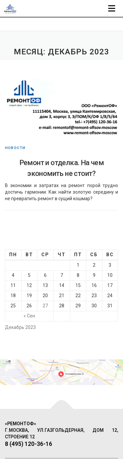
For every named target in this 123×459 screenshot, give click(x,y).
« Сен (29, 315)
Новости (15, 148)
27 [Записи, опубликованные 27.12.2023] (45, 305)
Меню (112, 7)
